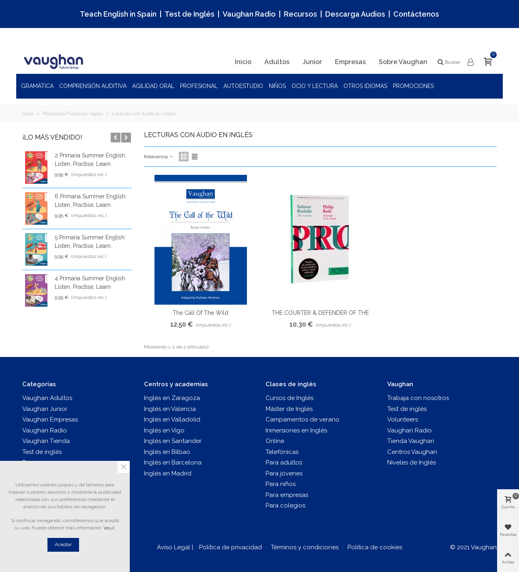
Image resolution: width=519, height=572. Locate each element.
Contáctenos (416, 14)
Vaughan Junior (44, 409)
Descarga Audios (355, 14)
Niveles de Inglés (411, 462)
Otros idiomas (365, 86)
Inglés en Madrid (167, 473)
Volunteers (402, 419)
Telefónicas (282, 452)
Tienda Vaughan (410, 441)
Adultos (277, 62)
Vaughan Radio (249, 14)
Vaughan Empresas (50, 419)
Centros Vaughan (412, 452)
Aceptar (63, 544)
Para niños (281, 484)
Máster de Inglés (289, 409)
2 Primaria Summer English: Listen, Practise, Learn (90, 159)
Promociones (413, 86)
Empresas (350, 62)
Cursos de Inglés (289, 398)
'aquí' (109, 528)
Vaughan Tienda (46, 441)
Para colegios (285, 505)
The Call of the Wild (200, 313)
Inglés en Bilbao (167, 452)
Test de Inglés (189, 14)
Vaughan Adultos (47, 398)
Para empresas (287, 495)
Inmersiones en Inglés (296, 430)
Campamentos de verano (302, 419)
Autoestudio (243, 86)
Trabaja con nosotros (418, 398)
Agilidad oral (153, 86)
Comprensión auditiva (93, 86)
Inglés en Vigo (164, 430)
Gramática (37, 86)
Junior (312, 62)
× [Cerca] (123, 467)
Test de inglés (42, 452)
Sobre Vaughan (403, 62)
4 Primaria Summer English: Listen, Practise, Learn (90, 282)
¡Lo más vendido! (52, 137)
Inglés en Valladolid (172, 419)
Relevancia (159, 156)
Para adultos (284, 462)
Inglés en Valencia (170, 409)
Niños (277, 86)
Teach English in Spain (118, 14)
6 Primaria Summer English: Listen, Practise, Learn (91, 200)
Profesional (199, 86)
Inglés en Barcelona (173, 462)
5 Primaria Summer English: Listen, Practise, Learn (90, 241)
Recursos (300, 14)
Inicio (243, 62)
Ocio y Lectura (315, 86)
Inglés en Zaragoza (172, 398)
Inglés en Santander (173, 441)
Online (275, 441)
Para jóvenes (284, 473)
